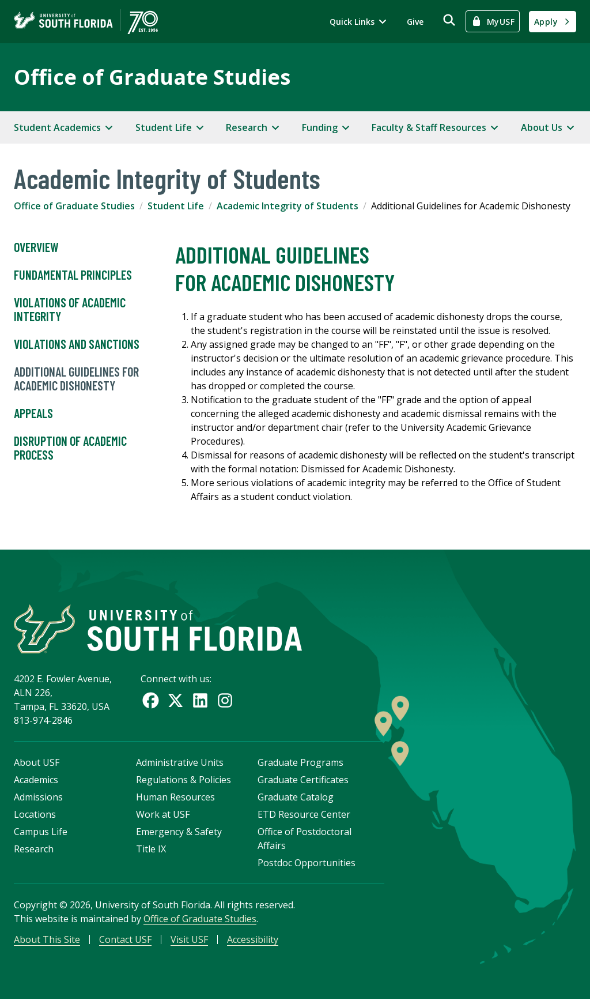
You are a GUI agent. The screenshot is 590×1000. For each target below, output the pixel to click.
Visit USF (189, 940)
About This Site (47, 940)
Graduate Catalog (296, 797)
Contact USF (125, 940)
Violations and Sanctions (76, 344)
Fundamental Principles (73, 275)
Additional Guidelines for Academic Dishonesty (76, 379)
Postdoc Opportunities (306, 863)
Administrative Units (180, 763)
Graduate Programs (300, 763)
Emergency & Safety (179, 832)
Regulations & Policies (183, 780)
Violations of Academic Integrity (70, 310)
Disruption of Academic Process (70, 448)
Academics (36, 780)
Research (34, 849)
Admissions (38, 797)
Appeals (33, 413)
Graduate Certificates (303, 780)
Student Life (176, 206)
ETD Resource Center (304, 815)
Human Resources (175, 797)
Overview (36, 247)
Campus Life (40, 832)
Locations (35, 815)
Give (415, 21)
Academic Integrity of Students (287, 206)
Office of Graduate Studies (152, 77)
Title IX (151, 849)
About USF (36, 763)
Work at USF (163, 815)
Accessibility (252, 940)
